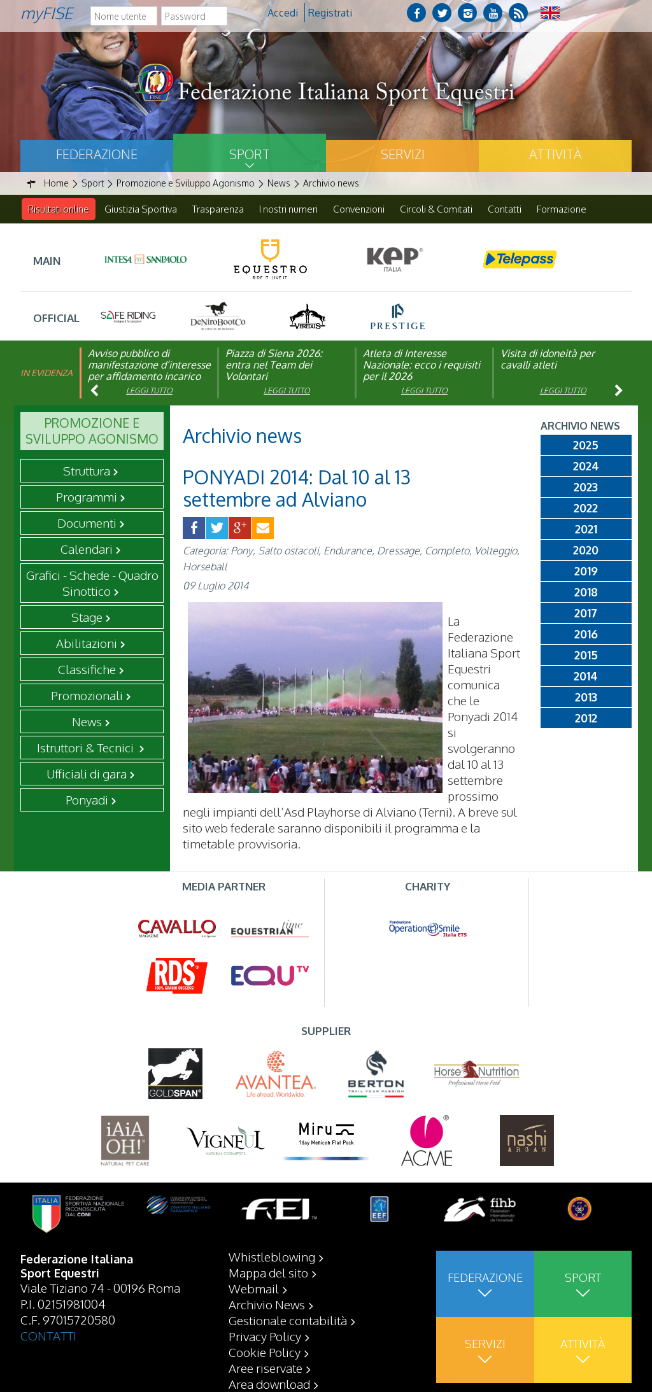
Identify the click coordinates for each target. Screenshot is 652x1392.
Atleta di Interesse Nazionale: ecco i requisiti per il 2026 (421, 365)
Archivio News (267, 1304)
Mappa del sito (268, 1272)
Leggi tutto (149, 391)
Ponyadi (87, 800)
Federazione (97, 154)
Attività (555, 154)
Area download (269, 1383)
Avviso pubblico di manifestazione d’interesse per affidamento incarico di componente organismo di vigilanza (149, 377)
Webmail (254, 1288)
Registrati (330, 12)
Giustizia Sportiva (140, 209)
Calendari (86, 549)
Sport (249, 154)
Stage (87, 617)
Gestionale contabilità (288, 1320)
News (87, 721)
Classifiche (87, 669)
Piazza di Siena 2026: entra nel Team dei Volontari (273, 365)
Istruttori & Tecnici (86, 748)
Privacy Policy (265, 1336)
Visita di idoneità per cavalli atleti (547, 360)
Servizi (403, 154)
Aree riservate (265, 1367)
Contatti (504, 209)
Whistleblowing (272, 1256)
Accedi (282, 12)
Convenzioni (359, 209)
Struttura (86, 471)
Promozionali (87, 695)
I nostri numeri (288, 209)
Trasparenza (218, 209)
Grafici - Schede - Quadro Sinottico (92, 583)
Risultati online (58, 209)
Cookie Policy (265, 1352)
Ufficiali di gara (86, 774)
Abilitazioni (86, 643)
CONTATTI (48, 1335)
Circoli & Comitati (436, 209)
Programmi (86, 497)
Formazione (561, 209)
